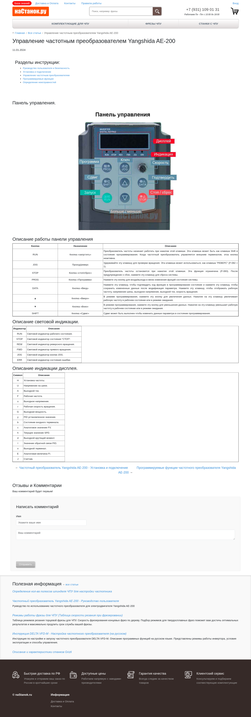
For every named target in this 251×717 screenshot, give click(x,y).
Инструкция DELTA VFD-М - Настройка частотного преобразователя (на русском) (69, 633)
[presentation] (42, 550)
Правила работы (91, 3)
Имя (18, 516)
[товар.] (235, 11)
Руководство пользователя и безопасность (46, 68)
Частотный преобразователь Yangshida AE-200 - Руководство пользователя (65, 601)
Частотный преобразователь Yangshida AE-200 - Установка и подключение (73, 468)
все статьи (72, 584)
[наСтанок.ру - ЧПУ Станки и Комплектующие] (30, 11)
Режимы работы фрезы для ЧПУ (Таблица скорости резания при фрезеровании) (67, 615)
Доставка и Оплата (46, 3)
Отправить (25, 564)
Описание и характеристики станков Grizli (42, 651)
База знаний (21, 3)
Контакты (69, 3)
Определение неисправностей (39, 82)
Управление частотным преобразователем (46, 75)
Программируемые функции (38, 78)
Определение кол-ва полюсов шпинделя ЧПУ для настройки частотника (62, 591)
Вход (236, 3)
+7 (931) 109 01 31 (202, 9)
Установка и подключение (37, 72)
